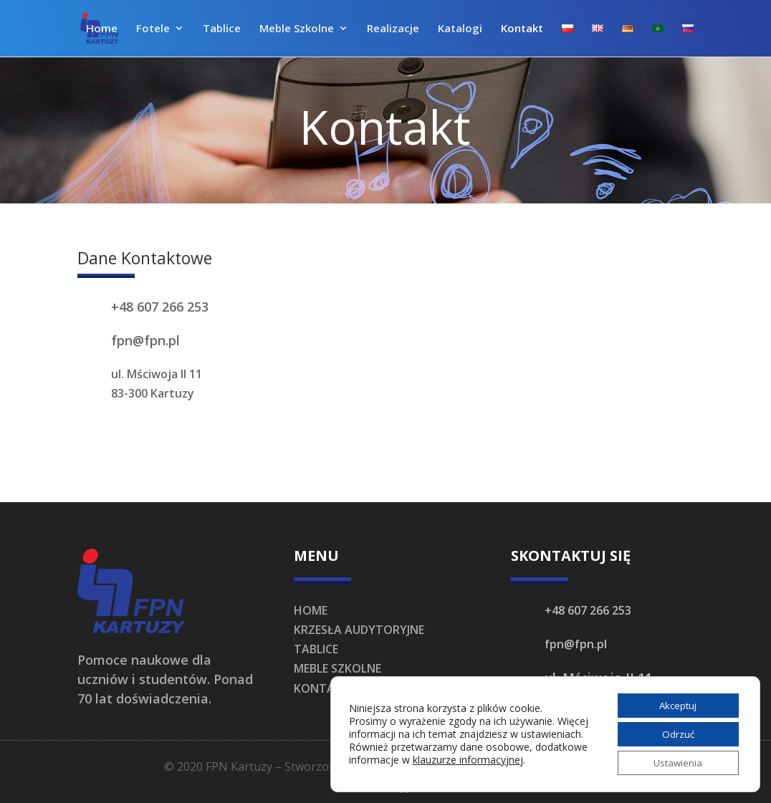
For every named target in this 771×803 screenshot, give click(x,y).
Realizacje (393, 30)
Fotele (153, 30)
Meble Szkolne (296, 30)
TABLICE (316, 649)
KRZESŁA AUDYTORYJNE (359, 630)
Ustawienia (674, 762)
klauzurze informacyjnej (523, 764)
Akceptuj (675, 701)
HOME (310, 610)
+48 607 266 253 (160, 306)
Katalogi (460, 30)
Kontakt (522, 30)
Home (102, 30)
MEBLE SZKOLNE (337, 668)
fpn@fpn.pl (145, 340)
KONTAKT (322, 688)
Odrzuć (675, 732)
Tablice (222, 30)
